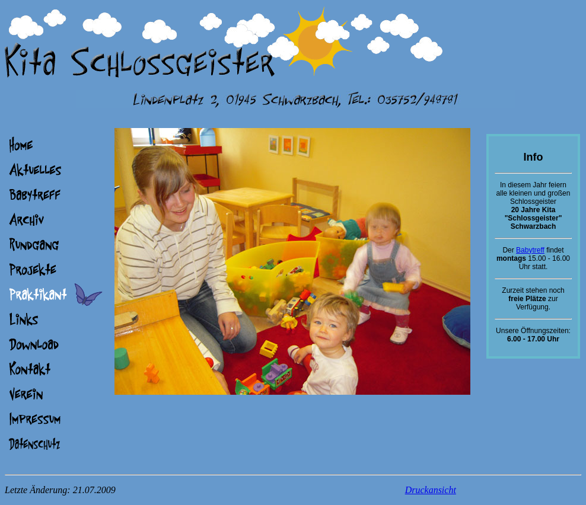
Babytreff (530, 250)
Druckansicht (430, 490)
